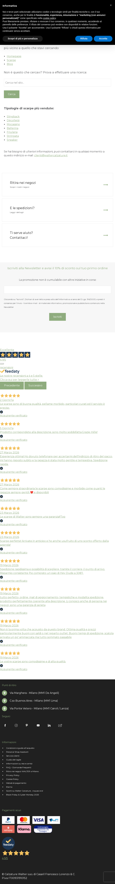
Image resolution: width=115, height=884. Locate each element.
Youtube (38, 725)
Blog (10, 64)
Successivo (35, 385)
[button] (110, 5)
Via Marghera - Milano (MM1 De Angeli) (34, 692)
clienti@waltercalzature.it (51, 155)
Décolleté (13, 120)
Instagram (16, 725)
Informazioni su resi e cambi (19, 763)
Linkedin (49, 725)
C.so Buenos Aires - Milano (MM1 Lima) (34, 700)
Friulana (12, 132)
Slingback (13, 116)
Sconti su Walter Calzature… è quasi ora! (24, 791)
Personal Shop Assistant (17, 752)
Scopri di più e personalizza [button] (23, 38)
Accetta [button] (103, 38)
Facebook (5, 725)
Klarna (9, 787)
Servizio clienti (12, 756)
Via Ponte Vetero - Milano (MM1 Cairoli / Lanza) (39, 708)
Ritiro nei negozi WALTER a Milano (22, 771)
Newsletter (60, 725)
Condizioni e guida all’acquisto (20, 748)
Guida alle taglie (13, 759)
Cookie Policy (12, 779)
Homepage (14, 56)
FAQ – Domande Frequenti (18, 767)
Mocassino (13, 124)
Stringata (13, 136)
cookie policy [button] (49, 18)
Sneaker (12, 139)
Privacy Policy (12, 775)
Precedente (12, 385)
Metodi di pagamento (16, 783)
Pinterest (27, 725)
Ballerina (12, 128)
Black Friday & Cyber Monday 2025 (22, 794)
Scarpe (11, 60)
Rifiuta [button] (84, 38)
